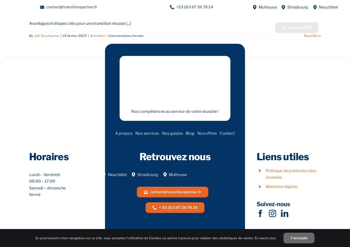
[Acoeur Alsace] (327, 26)
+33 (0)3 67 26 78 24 (194, 7)
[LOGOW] (37, 21)
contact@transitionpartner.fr (71, 7)
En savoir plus (265, 238)
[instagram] (272, 213)
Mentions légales (282, 186)
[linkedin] (284, 213)
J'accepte (298, 238)
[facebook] (260, 213)
